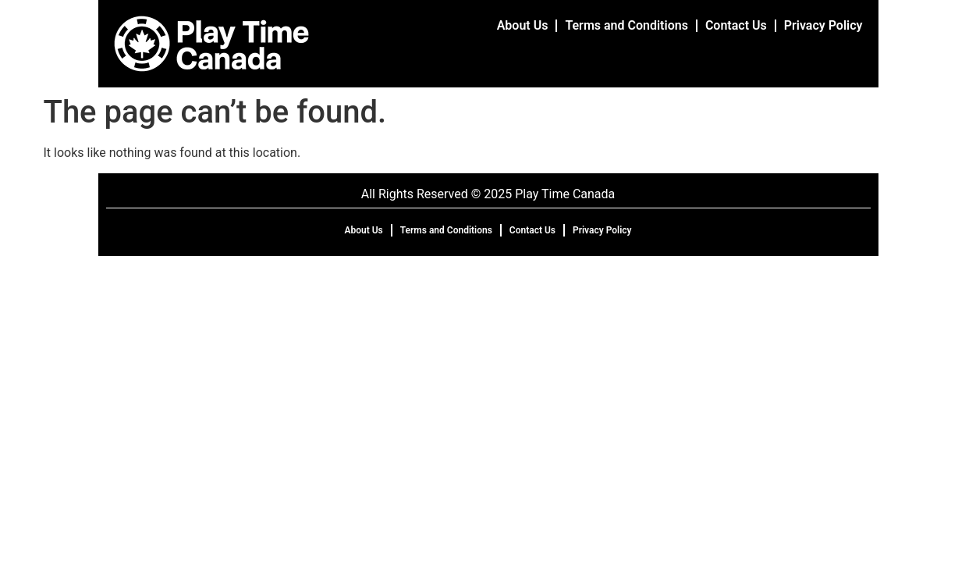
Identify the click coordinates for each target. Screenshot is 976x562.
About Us (522, 25)
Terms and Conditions (626, 25)
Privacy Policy (823, 25)
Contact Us (736, 25)
